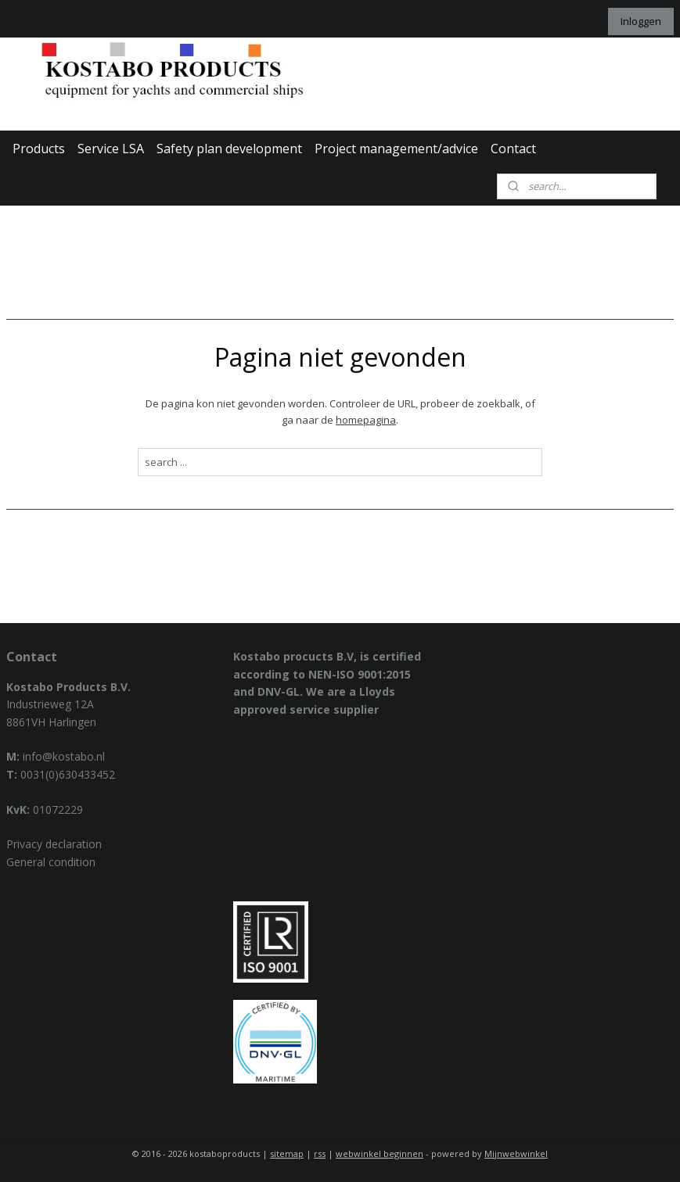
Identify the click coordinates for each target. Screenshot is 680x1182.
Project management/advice (396, 148)
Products (39, 148)
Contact (513, 148)
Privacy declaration (54, 843)
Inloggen (641, 21)
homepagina (366, 419)
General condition (50, 861)
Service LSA (110, 148)
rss (320, 1153)
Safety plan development (229, 148)
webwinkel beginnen (379, 1153)
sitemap (287, 1153)
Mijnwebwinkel (516, 1153)
